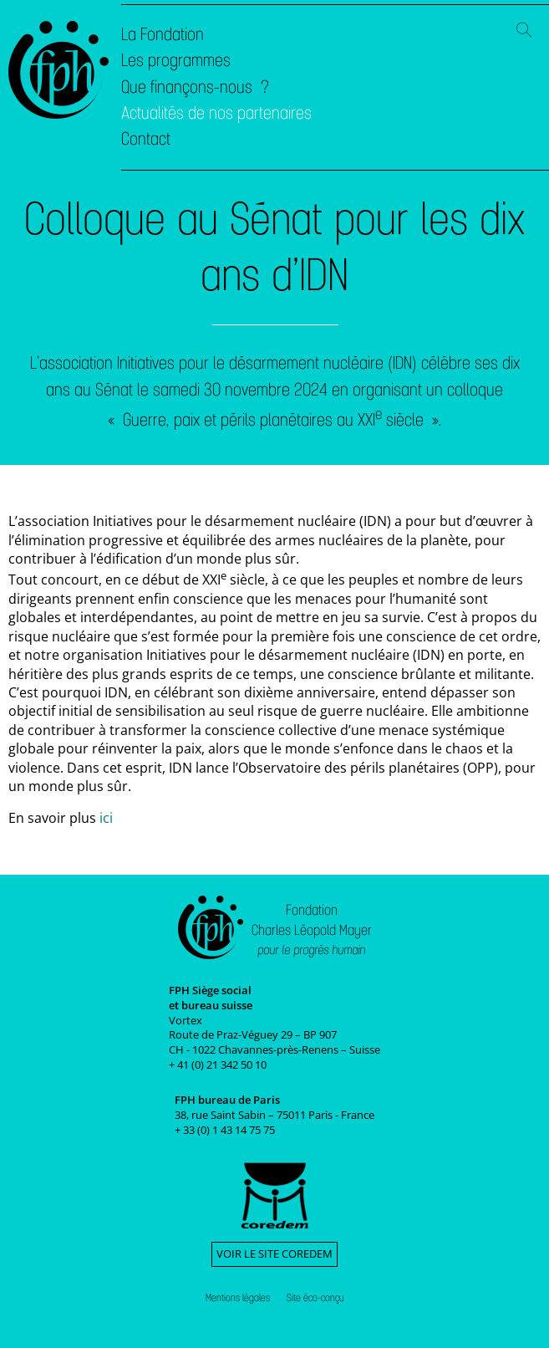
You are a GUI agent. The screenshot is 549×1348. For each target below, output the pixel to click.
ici (106, 818)
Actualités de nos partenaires (216, 113)
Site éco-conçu (315, 1298)
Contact (145, 139)
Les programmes (176, 60)
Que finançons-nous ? (195, 87)
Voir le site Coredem (274, 1253)
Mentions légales (238, 1298)
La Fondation (162, 34)
